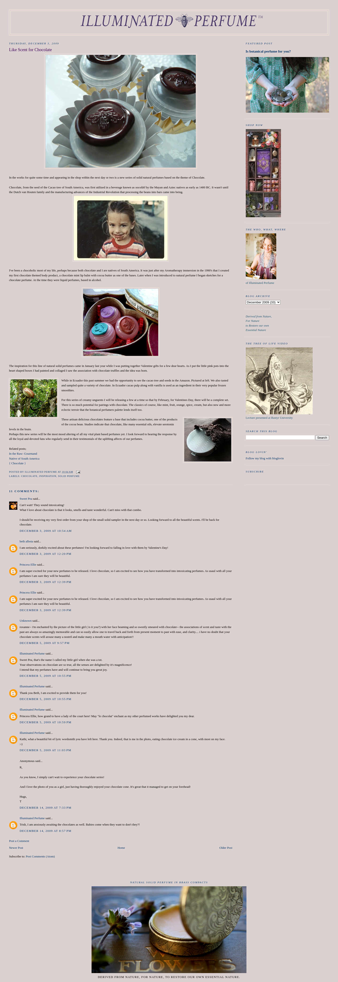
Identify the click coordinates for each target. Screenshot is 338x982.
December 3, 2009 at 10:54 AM (45, 531)
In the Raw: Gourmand (23, 453)
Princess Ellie (27, 564)
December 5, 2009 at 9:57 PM (44, 643)
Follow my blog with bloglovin (265, 458)
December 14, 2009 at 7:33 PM (45, 807)
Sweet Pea (25, 498)
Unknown (25, 620)
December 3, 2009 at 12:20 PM (45, 554)
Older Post (225, 847)
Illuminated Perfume (32, 653)
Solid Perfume (69, 476)
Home (121, 847)
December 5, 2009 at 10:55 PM (45, 676)
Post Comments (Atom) (40, 856)
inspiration (48, 476)
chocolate (29, 476)
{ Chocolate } (17, 463)
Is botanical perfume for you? (268, 51)
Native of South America (24, 458)
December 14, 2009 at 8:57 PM (45, 831)
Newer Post (16, 847)
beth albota (26, 541)
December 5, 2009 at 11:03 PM (45, 750)
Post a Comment (19, 841)
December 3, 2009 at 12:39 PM (45, 582)
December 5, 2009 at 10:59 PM (45, 722)
